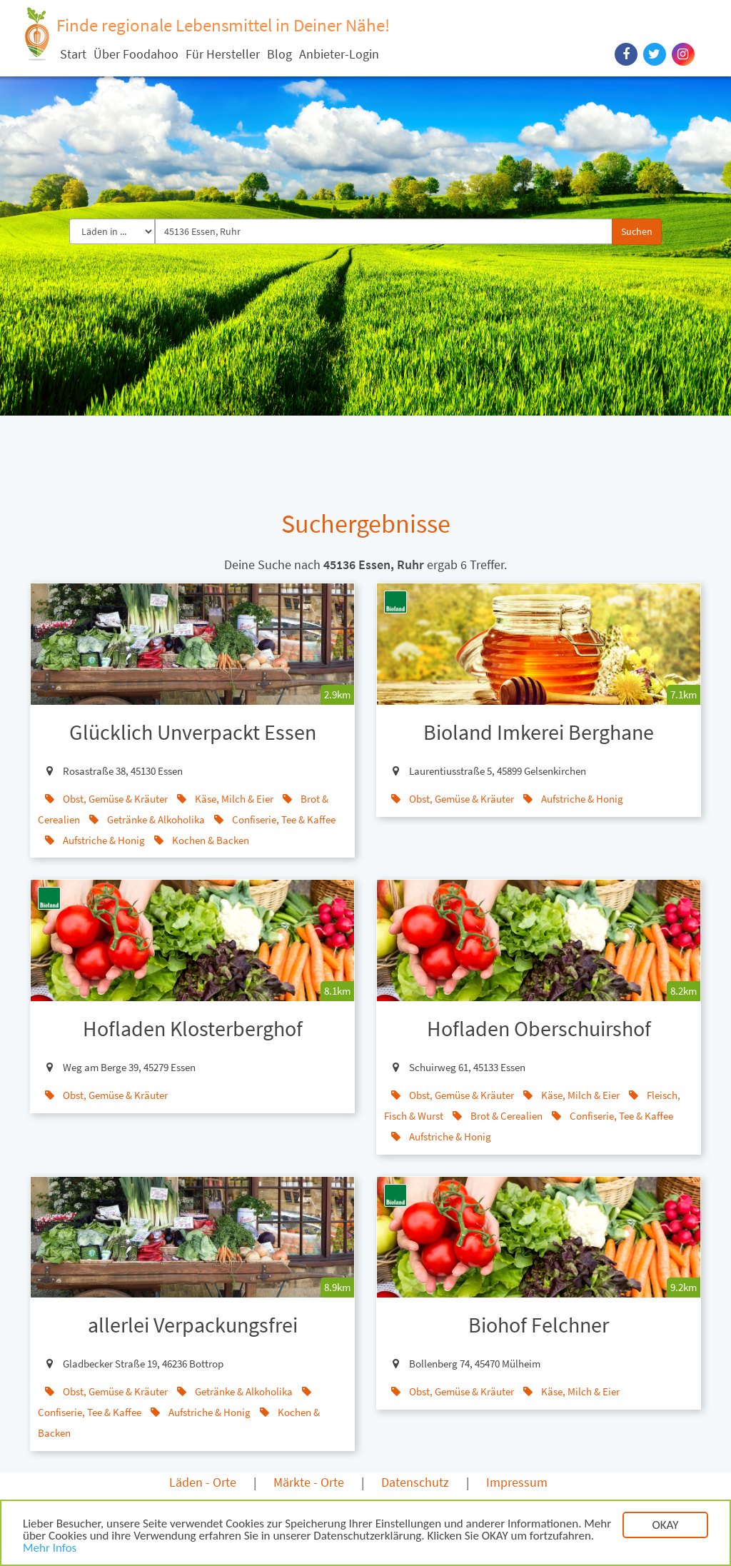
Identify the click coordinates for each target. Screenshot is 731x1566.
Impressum (517, 1482)
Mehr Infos (49, 1550)
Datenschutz (415, 1482)
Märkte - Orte (308, 1482)
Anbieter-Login (339, 54)
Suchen (636, 231)
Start (73, 54)
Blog (279, 54)
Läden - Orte (202, 1482)
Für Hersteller (223, 54)
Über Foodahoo (136, 54)
